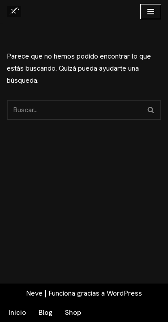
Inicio (17, 312)
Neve (34, 293)
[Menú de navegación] (150, 11)
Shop (73, 312)
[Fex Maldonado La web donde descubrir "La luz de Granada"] (14, 11)
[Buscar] (74, 110)
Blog (45, 312)
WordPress (124, 293)
